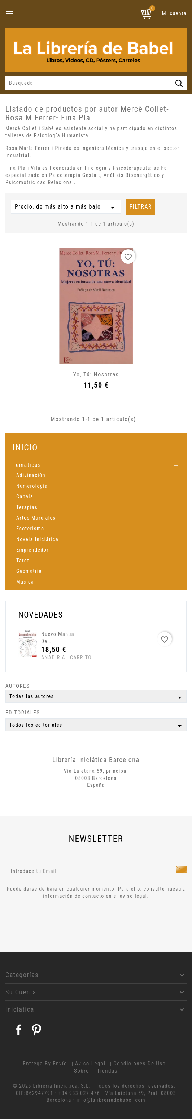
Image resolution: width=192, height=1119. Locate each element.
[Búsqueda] (96, 83)
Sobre (81, 1070)
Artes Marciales (36, 518)
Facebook (19, 1029)
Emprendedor (32, 550)
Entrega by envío (45, 1063)
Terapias (27, 507)
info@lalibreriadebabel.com (111, 1100)
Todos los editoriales (96, 726)
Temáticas (27, 465)
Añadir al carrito (54, 657)
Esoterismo (30, 528)
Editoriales (22, 712)
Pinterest (36, 1029)
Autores (17, 686)
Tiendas (107, 1070)
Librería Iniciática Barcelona (95, 759)
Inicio (25, 447)
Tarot (22, 560)
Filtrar (141, 206)
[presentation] (66, 920)
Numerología (32, 486)
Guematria (29, 571)
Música (25, 582)
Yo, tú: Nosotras (96, 374)
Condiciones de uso (139, 1063)
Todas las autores (96, 697)
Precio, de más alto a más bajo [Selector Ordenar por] (66, 207)
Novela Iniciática (37, 539)
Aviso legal (90, 1063)
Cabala (24, 496)
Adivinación (30, 475)
